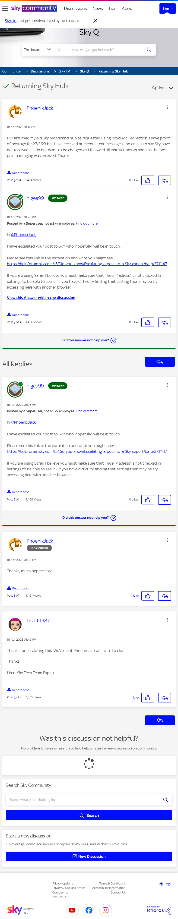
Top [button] (167, 884)
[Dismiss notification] (95, 21)
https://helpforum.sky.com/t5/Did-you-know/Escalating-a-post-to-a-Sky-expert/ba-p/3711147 (87, 263)
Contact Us (118, 892)
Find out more (87, 223)
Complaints (60, 892)
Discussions (75, 8)
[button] (168, 107)
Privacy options (62, 883)
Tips (112, 8)
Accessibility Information (109, 888)
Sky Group (59, 897)
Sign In (167, 8)
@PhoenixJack (23, 234)
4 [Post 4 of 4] (15, 697)
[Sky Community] (34, 8)
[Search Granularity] (38, 50)
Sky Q (89, 32)
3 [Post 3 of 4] (14, 595)
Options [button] (159, 87)
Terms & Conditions (112, 883)
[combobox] (100, 50)
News (97, 8)
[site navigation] (5, 8)
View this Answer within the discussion (41, 297)
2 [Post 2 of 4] (14, 322)
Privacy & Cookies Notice (68, 888)
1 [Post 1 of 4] (14, 180)
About (128, 8)
